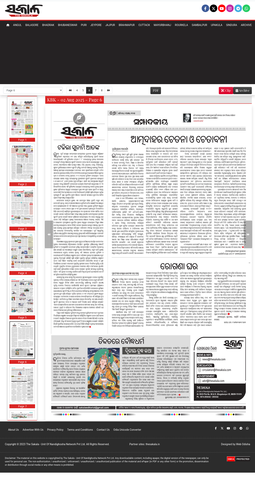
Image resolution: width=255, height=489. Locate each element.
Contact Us (103, 429)
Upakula (216, 25)
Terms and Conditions (80, 429)
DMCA (231, 459)
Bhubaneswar (67, 25)
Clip (226, 90)
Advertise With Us (33, 429)
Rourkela (181, 25)
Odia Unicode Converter (127, 429)
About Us (13, 429)
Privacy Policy (55, 429)
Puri (84, 25)
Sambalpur (199, 25)
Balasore (31, 25)
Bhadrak (48, 25)
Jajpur (110, 25)
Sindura (231, 25)
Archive (246, 25)
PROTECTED (243, 459)
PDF (156, 90)
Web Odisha (243, 444)
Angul (17, 25)
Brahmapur (127, 25)
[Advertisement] (127, 57)
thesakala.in (153, 444)
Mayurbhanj (162, 25)
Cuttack (144, 25)
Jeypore (96, 25)
